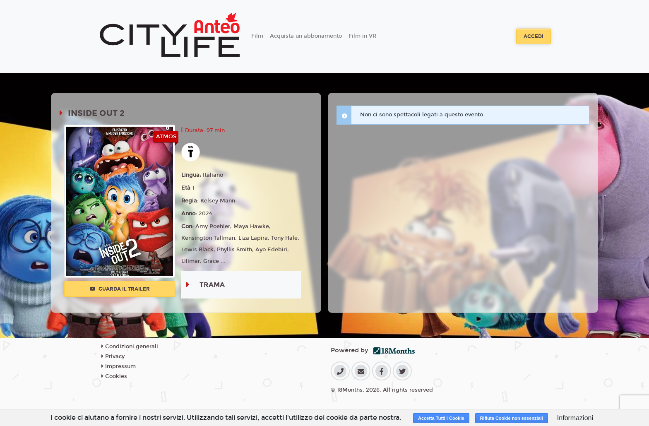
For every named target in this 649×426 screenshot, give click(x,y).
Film (257, 36)
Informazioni (575, 417)
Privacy (113, 356)
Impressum (118, 366)
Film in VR (362, 36)
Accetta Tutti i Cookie (441, 418)
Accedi (533, 36)
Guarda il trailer (120, 289)
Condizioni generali (129, 346)
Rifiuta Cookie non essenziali (511, 418)
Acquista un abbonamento (306, 36)
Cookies (114, 376)
